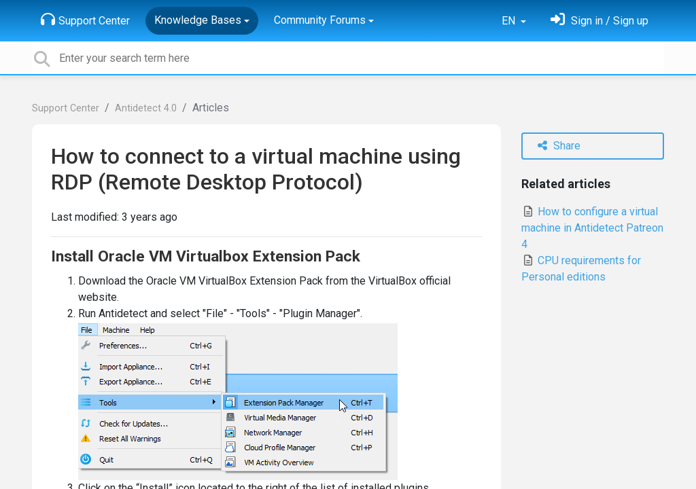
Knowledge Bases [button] (197, 20)
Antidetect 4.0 (146, 108)
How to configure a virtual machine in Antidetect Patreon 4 (592, 228)
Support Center (85, 19)
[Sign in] (599, 21)
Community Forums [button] (320, 20)
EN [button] (510, 20)
